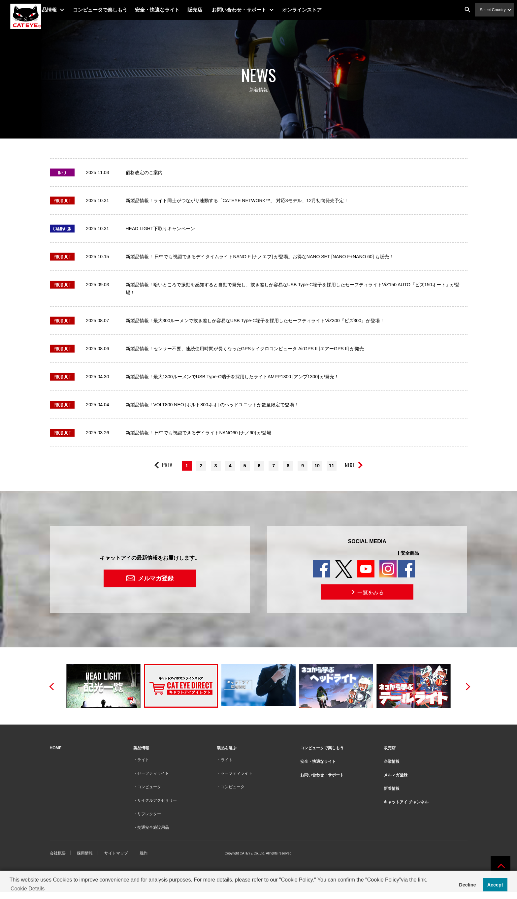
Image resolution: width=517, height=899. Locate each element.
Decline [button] (467, 884)
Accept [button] (495, 884)
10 (317, 465)
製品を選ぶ (227, 748)
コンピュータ (149, 787)
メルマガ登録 (156, 578)
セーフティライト (153, 773)
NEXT (350, 465)
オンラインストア (316, 10)
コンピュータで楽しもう (114, 10)
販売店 (209, 10)
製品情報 (61, 10)
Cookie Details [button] (28, 888)
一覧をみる (367, 592)
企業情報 (392, 761)
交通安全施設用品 (153, 827)
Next (465, 686)
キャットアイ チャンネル (406, 802)
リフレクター (149, 814)
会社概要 (58, 853)
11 (331, 465)
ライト (143, 760)
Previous (51, 686)
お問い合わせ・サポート (253, 10)
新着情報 (392, 788)
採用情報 (85, 853)
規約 (143, 853)
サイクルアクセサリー (157, 800)
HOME (56, 748)
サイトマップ (116, 853)
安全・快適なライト (171, 10)
